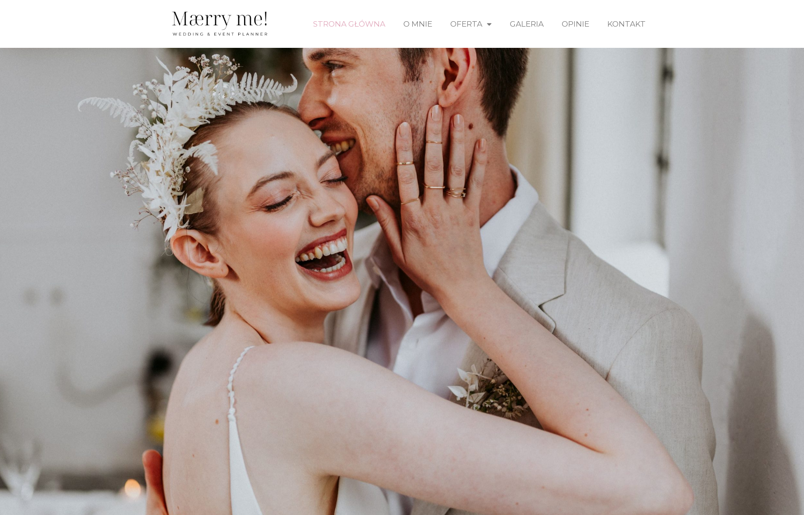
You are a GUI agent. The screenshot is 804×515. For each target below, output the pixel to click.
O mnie (417, 23)
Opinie (575, 23)
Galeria (527, 23)
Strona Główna (349, 23)
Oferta (471, 24)
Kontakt (626, 23)
